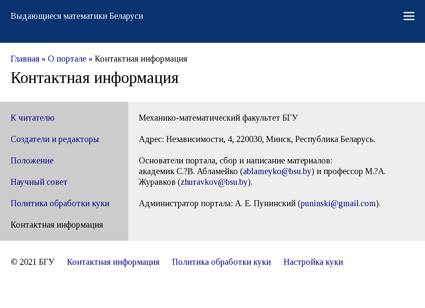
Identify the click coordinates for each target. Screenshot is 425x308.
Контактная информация (113, 262)
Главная (25, 58)
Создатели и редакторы (55, 139)
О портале (67, 58)
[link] (214, 182)
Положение (32, 160)
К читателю (33, 117)
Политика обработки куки (60, 203)
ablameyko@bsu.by (277, 171)
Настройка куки (313, 262)
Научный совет (39, 182)
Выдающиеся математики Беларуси (77, 16)
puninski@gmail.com (338, 203)
